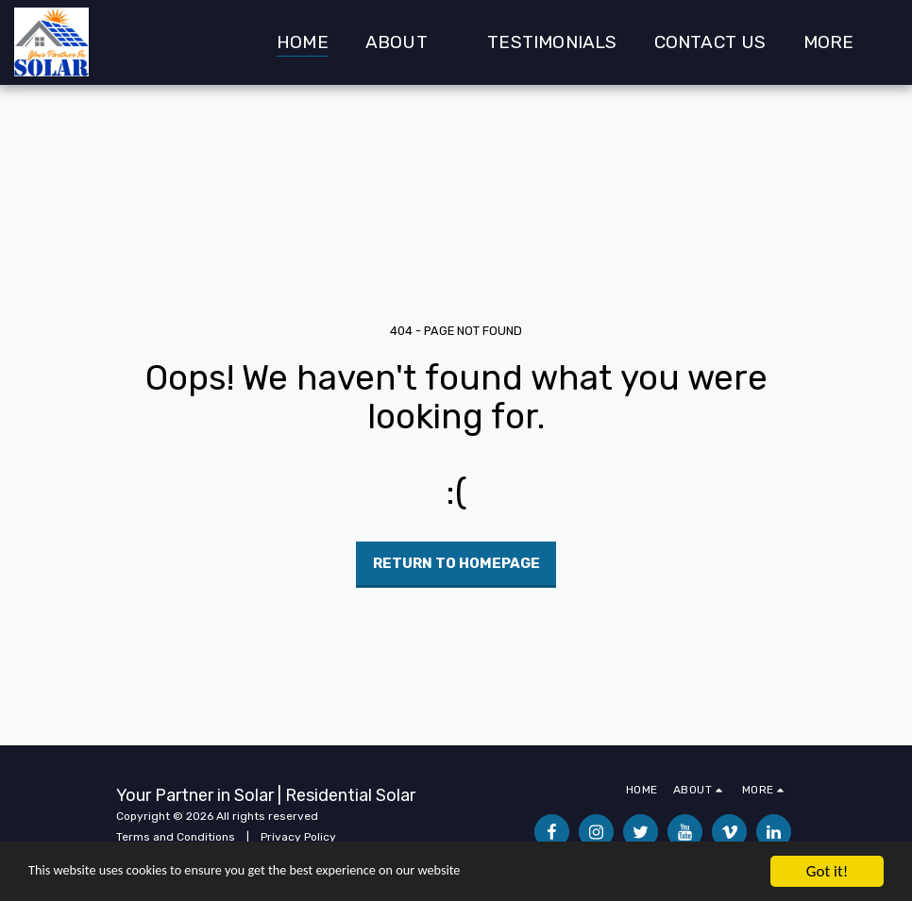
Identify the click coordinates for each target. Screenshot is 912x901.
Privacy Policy (298, 836)
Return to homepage (456, 563)
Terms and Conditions (175, 836)
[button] (408, 42)
